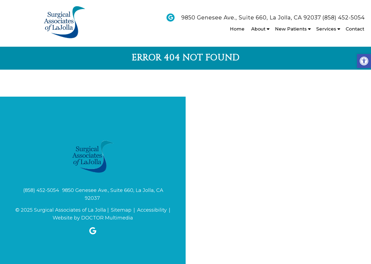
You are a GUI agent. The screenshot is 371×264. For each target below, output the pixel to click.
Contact (355, 29)
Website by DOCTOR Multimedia (93, 218)
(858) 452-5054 (343, 17)
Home (237, 29)
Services (326, 29)
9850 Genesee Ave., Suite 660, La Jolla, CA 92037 (251, 17)
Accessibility (152, 210)
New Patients (291, 29)
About (258, 29)
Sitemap (121, 210)
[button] (364, 61)
